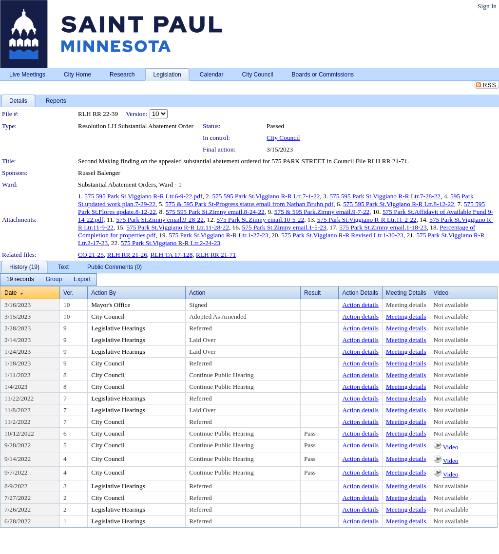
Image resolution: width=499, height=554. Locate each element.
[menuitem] (20, 280)
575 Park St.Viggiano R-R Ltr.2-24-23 (170, 243)
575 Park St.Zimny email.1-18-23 (383, 227)
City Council (283, 137)
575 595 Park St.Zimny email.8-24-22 (215, 211)
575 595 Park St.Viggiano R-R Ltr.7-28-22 (385, 196)
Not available (451, 304)
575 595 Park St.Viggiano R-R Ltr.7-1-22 (266, 196)
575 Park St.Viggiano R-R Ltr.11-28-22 (177, 227)
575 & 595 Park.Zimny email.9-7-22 (321, 211)
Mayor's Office (110, 304)
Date (10, 292)
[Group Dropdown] (54, 280)
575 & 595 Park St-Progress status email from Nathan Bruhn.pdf (249, 204)
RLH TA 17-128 (172, 254)
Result (312, 292)
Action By (103, 292)
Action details (360, 304)
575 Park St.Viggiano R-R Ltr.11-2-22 (367, 219)
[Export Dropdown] (82, 280)
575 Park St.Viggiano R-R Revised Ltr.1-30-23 (342, 235)
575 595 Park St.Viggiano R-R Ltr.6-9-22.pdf (143, 196)
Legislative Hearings (118, 328)
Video (451, 447)
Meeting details (406, 304)
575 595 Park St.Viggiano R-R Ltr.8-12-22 (398, 204)
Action (197, 292)
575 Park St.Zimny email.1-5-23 (284, 227)
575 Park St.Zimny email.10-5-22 (261, 219)
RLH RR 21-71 (216, 254)
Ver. (68, 292)
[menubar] (48, 279)
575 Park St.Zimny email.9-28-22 (160, 219)
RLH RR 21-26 (127, 254)
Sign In (487, 6)
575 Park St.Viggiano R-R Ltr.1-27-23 (218, 235)
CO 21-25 (91, 254)
